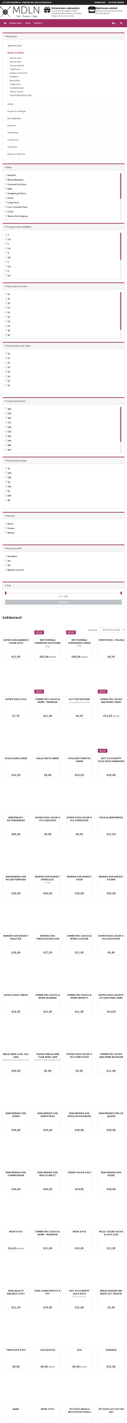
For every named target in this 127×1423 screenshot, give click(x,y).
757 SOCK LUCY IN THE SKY (111, 1410)
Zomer (10, 528)
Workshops (12, 147)
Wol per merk (15, 58)
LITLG (9, 211)
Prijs (9, 585)
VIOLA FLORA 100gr (16, 758)
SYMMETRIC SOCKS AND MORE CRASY (111, 700)
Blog (28, 23)
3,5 (8, 248)
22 (7, 294)
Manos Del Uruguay (16, 216)
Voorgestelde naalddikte (19, 226)
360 (8, 436)
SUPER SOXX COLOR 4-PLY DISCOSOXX (111, 937)
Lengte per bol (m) (16, 401)
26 (7, 298)
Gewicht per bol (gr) (17, 460)
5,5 (8, 266)
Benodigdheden (14, 118)
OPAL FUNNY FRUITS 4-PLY (48, 1292)
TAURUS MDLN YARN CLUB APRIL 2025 (47, 1055)
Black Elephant (14, 179)
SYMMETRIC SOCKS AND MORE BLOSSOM (111, 1055)
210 (8, 413)
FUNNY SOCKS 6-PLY (79, 1172)
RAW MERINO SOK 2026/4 (16, 1114)
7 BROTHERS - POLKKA (111, 639)
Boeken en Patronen (18, 73)
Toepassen (63, 601)
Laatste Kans (12, 139)
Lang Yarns (12, 202)
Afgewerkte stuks (14, 45)
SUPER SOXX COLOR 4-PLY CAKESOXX (47, 819)
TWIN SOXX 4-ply (16, 1349)
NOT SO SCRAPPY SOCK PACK (79, 1292)
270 (8, 422)
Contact (38, 23)
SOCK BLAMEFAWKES (111, 817)
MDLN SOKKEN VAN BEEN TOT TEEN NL (111, 1292)
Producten (16, 23)
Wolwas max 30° (14, 569)
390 (8, 440)
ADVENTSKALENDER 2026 (20, 95)
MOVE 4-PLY (47, 1409)
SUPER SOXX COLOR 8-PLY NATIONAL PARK (111, 996)
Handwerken (12, 132)
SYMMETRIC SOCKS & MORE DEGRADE (47, 996)
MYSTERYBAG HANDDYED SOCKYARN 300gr (47, 642)
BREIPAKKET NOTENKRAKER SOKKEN (16, 820)
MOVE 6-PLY (16, 1231)
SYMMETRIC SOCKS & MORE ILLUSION (79, 937)
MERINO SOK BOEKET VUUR (79, 878)
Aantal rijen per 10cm (17, 286)
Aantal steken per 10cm (18, 345)
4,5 (8, 257)
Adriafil (10, 175)
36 (7, 316)
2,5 (8, 239)
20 (7, 482)
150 (8, 477)
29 (7, 385)
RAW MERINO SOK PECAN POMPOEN (16, 878)
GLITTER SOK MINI (79, 699)
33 (7, 312)
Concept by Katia (15, 184)
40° (8, 565)
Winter (10, 532)
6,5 (8, 275)
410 (8, 449)
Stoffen (10, 104)
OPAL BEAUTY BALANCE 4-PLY (16, 1292)
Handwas (11, 556)
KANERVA (111, 1349)
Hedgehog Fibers (15, 193)
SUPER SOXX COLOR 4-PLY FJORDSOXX (79, 819)
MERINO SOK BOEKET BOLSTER (15, 937)
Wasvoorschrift (14, 548)
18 (7, 380)
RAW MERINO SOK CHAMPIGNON (16, 1174)
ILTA (79, 1349)
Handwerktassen (17, 88)
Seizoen (11, 515)
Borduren (11, 125)
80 (7, 500)
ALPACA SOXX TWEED (16, 994)
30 (7, 371)
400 (8, 445)
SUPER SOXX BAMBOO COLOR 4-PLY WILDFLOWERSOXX (16, 642)
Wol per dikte (15, 61)
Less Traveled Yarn (16, 207)
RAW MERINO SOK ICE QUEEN (111, 1114)
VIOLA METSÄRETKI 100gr (79, 760)
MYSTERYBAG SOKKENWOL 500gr (79, 641)
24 (7, 376)
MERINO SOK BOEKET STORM (111, 878)
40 (7, 330)
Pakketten (14, 76)
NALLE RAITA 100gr (47, 758)
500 (8, 495)
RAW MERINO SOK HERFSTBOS (47, 1114)
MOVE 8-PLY (79, 1231)
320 (8, 431)
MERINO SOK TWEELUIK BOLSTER (47, 937)
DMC (8, 188)
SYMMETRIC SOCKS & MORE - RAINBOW (47, 1233)
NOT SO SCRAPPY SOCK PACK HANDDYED (111, 760)
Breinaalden (15, 80)
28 (7, 303)
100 (8, 472)
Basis (9, 523)
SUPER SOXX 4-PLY (16, 699)
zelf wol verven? (17, 91)
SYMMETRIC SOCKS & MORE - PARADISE (47, 700)
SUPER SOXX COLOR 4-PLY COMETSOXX (79, 1055)
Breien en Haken (15, 52)
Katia (9, 197)
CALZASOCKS (47, 1349)
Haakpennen (15, 84)
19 (7, 367)
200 (8, 408)
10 (7, 468)
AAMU (15, 1409)
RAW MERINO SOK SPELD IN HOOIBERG (79, 1114)
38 (7, 321)
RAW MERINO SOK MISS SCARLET (47, 1174)
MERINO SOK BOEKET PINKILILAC (47, 878)
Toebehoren (15, 69)
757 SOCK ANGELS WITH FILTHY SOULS (79, 1410)
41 (7, 335)
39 (7, 325)
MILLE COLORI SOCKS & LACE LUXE (111, 1233)
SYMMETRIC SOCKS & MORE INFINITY (79, 996)
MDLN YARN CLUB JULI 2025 (16, 1055)
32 (7, 307)
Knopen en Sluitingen (16, 111)
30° (8, 560)
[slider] (5, 593)
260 (8, 418)
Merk (9, 167)
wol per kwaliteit (17, 65)
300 (8, 427)
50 (7, 491)
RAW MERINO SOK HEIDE (111, 1174)
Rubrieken (12, 36)
